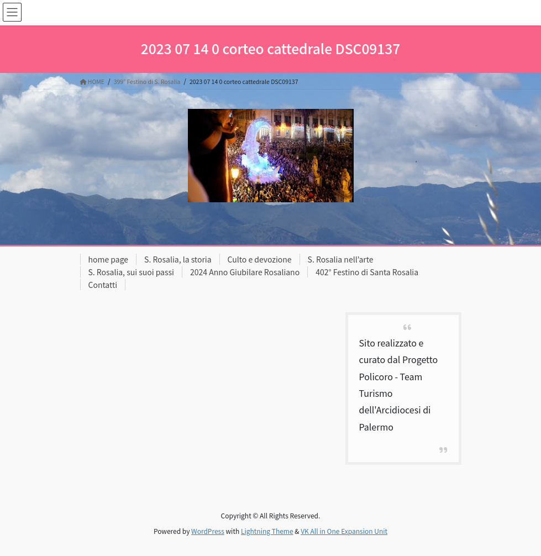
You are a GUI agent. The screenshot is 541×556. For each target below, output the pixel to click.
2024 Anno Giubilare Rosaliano (245, 271)
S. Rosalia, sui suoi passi (131, 271)
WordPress (207, 531)
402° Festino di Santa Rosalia (367, 271)
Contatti (103, 284)
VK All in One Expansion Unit (344, 531)
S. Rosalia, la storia (178, 259)
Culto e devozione (260, 259)
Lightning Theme (267, 531)
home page (108, 259)
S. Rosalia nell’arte (341, 259)
